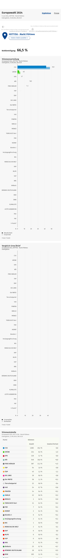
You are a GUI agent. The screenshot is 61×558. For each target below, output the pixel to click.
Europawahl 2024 (12, 12)
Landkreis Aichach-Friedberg (18, 31)
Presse (56, 13)
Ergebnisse (46, 13)
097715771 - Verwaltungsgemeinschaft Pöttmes (43, 31)
